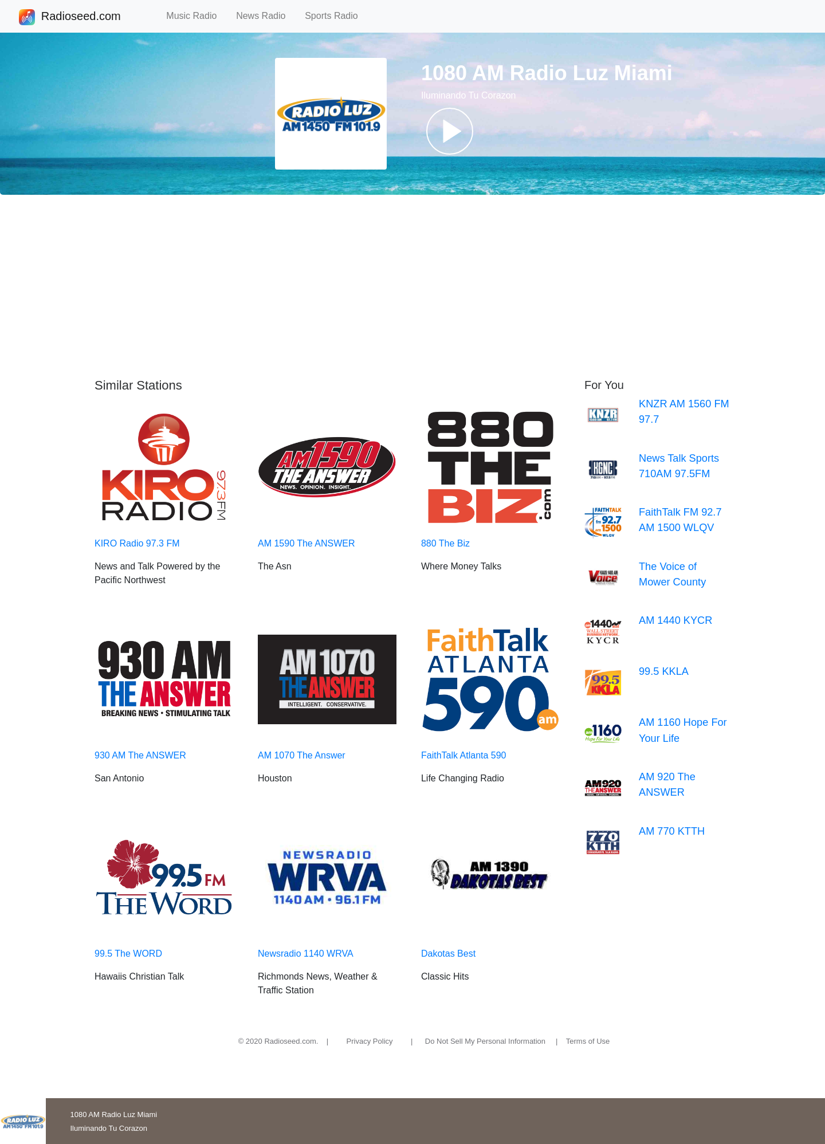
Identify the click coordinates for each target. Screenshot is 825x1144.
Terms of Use (588, 1041)
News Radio (266, 16)
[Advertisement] (412, 286)
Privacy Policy (370, 1041)
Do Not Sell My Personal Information (485, 1041)
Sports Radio (336, 16)
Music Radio (196, 16)
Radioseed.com (80, 17)
